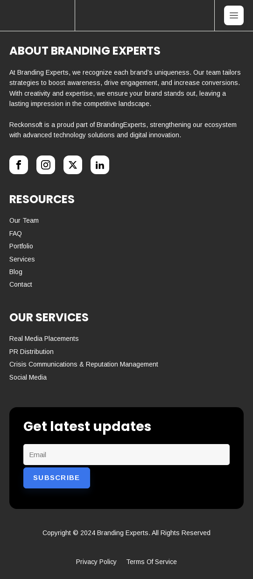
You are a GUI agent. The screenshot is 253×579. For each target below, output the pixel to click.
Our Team (24, 220)
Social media (28, 377)
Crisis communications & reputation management (83, 364)
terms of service (151, 561)
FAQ (15, 233)
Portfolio (21, 246)
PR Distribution (31, 351)
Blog (15, 271)
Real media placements (44, 338)
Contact (20, 284)
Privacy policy (96, 561)
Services (22, 259)
